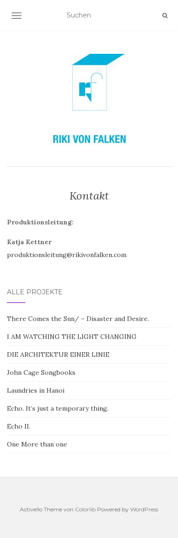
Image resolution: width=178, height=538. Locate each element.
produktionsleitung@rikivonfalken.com (66, 255)
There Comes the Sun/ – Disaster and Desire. (78, 319)
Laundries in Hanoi (35, 390)
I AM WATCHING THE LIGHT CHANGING (72, 336)
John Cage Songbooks (41, 372)
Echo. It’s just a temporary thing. (58, 408)
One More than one (37, 444)
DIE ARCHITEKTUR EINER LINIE (58, 354)
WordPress (144, 509)
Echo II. (18, 426)
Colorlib (85, 509)
